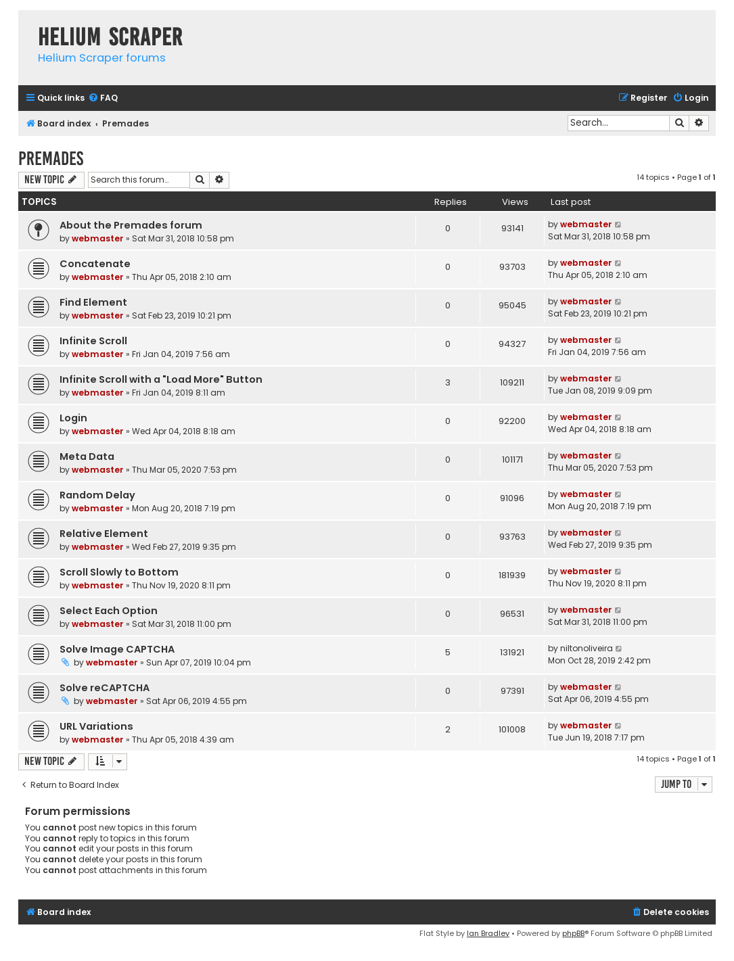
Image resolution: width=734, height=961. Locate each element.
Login (73, 418)
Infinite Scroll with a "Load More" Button (161, 379)
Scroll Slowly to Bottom (119, 572)
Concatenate (95, 264)
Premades (50, 158)
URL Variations (96, 726)
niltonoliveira (586, 648)
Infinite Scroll (93, 341)
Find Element (93, 302)
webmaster (98, 238)
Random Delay (97, 495)
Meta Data (87, 456)
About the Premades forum (131, 225)
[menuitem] (103, 98)
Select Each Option (109, 610)
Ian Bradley (488, 933)
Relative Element (104, 533)
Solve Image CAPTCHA (117, 649)
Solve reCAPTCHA (105, 688)
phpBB (573, 933)
